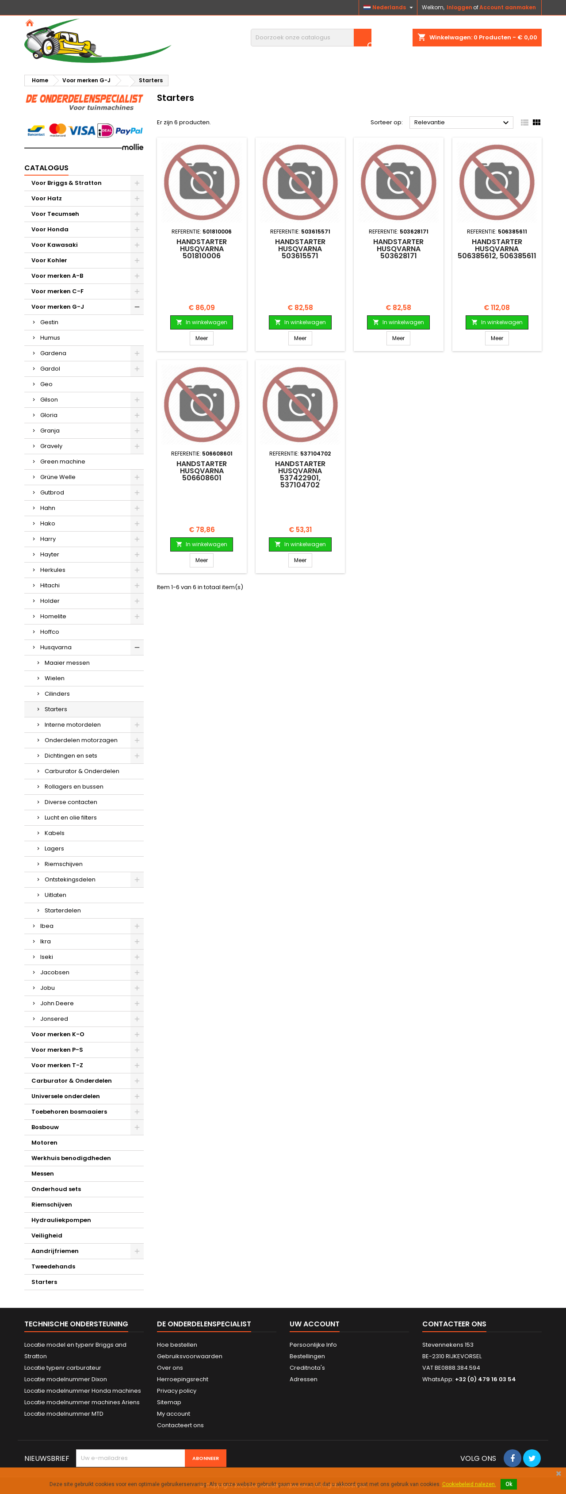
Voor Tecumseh (55, 214)
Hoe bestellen (177, 1345)
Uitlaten (55, 895)
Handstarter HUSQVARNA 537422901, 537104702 (300, 474)
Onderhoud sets (56, 1189)
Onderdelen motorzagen (81, 740)
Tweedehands (53, 1266)
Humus (50, 337)
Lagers (54, 848)
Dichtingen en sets (71, 755)
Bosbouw (45, 1127)
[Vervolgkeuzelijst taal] (389, 7)
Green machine (62, 461)
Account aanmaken (507, 7)
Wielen (55, 678)
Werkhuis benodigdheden (71, 1158)
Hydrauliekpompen (61, 1220)
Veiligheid (46, 1235)
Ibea (47, 926)
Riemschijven (64, 864)
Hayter (49, 554)
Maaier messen (67, 663)
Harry (48, 539)
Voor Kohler (49, 260)
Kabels (55, 833)
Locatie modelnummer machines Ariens (82, 1402)
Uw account (315, 1324)
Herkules (52, 570)
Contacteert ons (180, 1425)
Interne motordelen (73, 724)
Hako (47, 523)
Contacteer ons (454, 1324)
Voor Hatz (46, 198)
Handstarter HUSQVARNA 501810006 (201, 249)
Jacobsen (54, 972)
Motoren (44, 1142)
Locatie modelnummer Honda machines (82, 1391)
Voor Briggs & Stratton (66, 183)
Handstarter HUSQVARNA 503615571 (300, 249)
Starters (56, 709)
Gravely (51, 446)
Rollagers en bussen (74, 786)
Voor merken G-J (57, 307)
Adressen (303, 1379)
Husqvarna (56, 647)
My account (173, 1414)
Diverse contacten (71, 802)
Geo (46, 384)
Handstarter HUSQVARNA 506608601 (201, 471)
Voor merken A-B (57, 276)
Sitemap (169, 1402)
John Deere (57, 1003)
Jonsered (54, 1019)
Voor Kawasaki (54, 245)
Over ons (170, 1368)
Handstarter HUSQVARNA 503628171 (398, 249)
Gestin (49, 322)
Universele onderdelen (65, 1096)
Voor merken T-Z (57, 1065)
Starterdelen (63, 910)
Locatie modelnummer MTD (63, 1414)
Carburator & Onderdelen (82, 771)
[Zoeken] (311, 37)
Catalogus (46, 168)
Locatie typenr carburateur (62, 1368)
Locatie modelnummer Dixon (65, 1379)
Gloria (48, 415)
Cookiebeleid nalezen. (469, 1484)
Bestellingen (307, 1356)
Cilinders (57, 694)
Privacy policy (176, 1391)
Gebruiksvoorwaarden (189, 1356)
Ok (508, 1484)
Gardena (53, 353)
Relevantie (462, 123)
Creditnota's (307, 1368)
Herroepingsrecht (182, 1379)
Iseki (46, 957)
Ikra (45, 941)
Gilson (49, 399)
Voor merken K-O (57, 1034)
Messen (42, 1173)
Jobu (47, 988)
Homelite (53, 616)
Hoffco (49, 632)
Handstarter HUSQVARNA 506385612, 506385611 (497, 249)
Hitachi (50, 585)
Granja (50, 430)
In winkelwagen (201, 322)
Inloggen (459, 7)
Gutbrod (52, 492)
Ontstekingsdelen (70, 879)
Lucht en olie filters (71, 817)
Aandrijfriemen (55, 1251)
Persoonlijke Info (313, 1345)
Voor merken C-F (57, 291)
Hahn (47, 508)
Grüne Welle (58, 477)
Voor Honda (50, 229)
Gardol (50, 368)
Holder (50, 601)
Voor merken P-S (57, 1050)
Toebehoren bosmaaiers (69, 1111)
